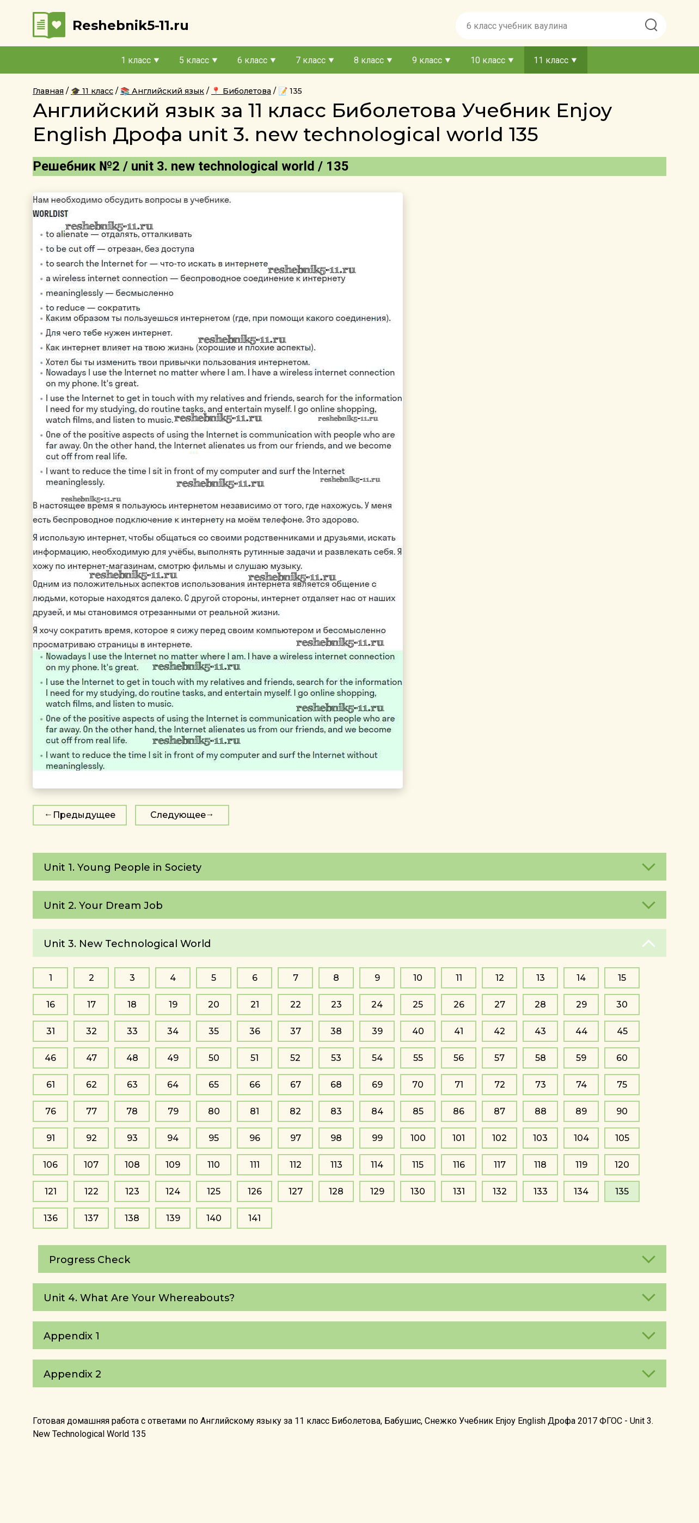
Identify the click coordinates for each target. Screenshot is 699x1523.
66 (254, 1084)
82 (295, 1111)
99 (377, 1138)
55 (418, 1058)
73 (540, 1084)
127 (296, 1191)
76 (50, 1111)
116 (459, 1165)
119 (581, 1165)
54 (377, 1058)
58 (540, 1058)
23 (336, 1004)
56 (458, 1058)
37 (295, 1031)
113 (336, 1165)
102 (499, 1138)
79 (173, 1111)
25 (418, 1004)
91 (50, 1138)
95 (214, 1138)
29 (581, 1004)
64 (173, 1084)
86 (458, 1111)
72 (499, 1084)
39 (377, 1031)
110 (213, 1165)
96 (254, 1138)
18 (132, 1004)
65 (214, 1084)
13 (540, 978)
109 (172, 1165)
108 (132, 1165)
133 (541, 1191)
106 (50, 1165)
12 (499, 978)
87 (499, 1111)
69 (377, 1084)
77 (91, 1111)
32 (91, 1031)
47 (91, 1058)
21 (254, 1004)
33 (132, 1031)
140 (214, 1218)
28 (540, 1004)
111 (255, 1165)
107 (91, 1165)
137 (91, 1218)
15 (622, 978)
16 (50, 1004)
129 (377, 1191)
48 (132, 1058)
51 (254, 1058)
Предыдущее (84, 815)
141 (254, 1218)
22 (295, 1004)
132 (500, 1191)
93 (132, 1138)
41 (458, 1031)
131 (459, 1191)
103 (540, 1138)
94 (173, 1138)
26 (458, 1004)
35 (214, 1031)
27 (499, 1004)
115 (418, 1165)
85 (418, 1111)
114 (377, 1165)
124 (172, 1191)
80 (214, 1111)
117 (500, 1165)
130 (417, 1191)
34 (173, 1031)
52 (295, 1058)
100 (418, 1138)
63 (132, 1084)
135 (622, 1191)
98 (336, 1138)
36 (254, 1031)
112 (296, 1165)
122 (91, 1191)
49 (173, 1058)
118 (540, 1165)
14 (581, 978)
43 (540, 1031)
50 (214, 1058)
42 (499, 1031)
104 (581, 1138)
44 (581, 1031)
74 (581, 1084)
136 (51, 1218)
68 (336, 1084)
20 (213, 1004)
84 (377, 1111)
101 (458, 1138)
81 (254, 1111)
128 (336, 1191)
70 (418, 1084)
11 (459, 978)
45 (622, 1031)
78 (132, 1111)
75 (622, 1084)
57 (499, 1058)
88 (541, 1111)
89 (581, 1111)
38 (336, 1031)
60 (622, 1058)
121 (51, 1191)
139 (173, 1218)
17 (91, 1004)
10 (417, 978)
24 (377, 1004)
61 (50, 1084)
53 (336, 1058)
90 (622, 1111)
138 (132, 1218)
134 (581, 1191)
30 (622, 1004)
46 (50, 1058)
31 (50, 1031)
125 (213, 1191)
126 (255, 1191)
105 (622, 1138)
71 (459, 1084)
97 (295, 1138)
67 (295, 1084)
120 (622, 1165)
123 (132, 1191)
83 (336, 1111)
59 (581, 1058)
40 (418, 1031)
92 (91, 1138)
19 (173, 1004)
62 (91, 1084)
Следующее (178, 815)
